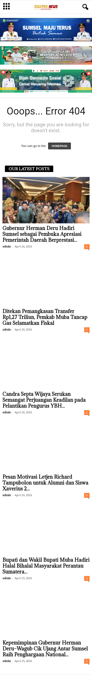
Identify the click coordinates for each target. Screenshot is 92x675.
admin (6, 247)
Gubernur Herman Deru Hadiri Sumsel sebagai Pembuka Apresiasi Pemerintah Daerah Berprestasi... (41, 235)
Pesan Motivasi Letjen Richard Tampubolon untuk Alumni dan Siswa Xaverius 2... (45, 483)
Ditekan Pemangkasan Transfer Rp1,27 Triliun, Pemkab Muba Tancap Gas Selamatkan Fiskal (44, 318)
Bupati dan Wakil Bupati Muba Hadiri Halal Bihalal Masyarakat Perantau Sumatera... (46, 566)
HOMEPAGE (59, 146)
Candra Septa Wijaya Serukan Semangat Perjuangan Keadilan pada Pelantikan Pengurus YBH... (44, 400)
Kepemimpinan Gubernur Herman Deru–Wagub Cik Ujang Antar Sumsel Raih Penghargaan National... (45, 649)
